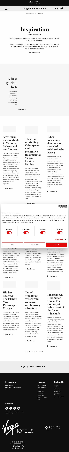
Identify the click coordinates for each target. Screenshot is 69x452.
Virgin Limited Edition (34, 8)
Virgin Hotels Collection (41, 392)
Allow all (56, 244)
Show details (59, 239)
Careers (40, 389)
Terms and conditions (56, 386)
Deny (12, 244)
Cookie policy (57, 391)
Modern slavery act (59, 397)
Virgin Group (41, 395)
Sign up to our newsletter (33, 367)
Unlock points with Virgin (42, 398)
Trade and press (42, 387)
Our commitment (42, 385)
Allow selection (34, 244)
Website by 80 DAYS (9, 413)
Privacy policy (57, 389)
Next (41, 352)
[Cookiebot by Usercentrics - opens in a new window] (59, 206)
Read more (22, 113)
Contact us (8, 389)
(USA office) (13, 387)
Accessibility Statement (57, 394)
